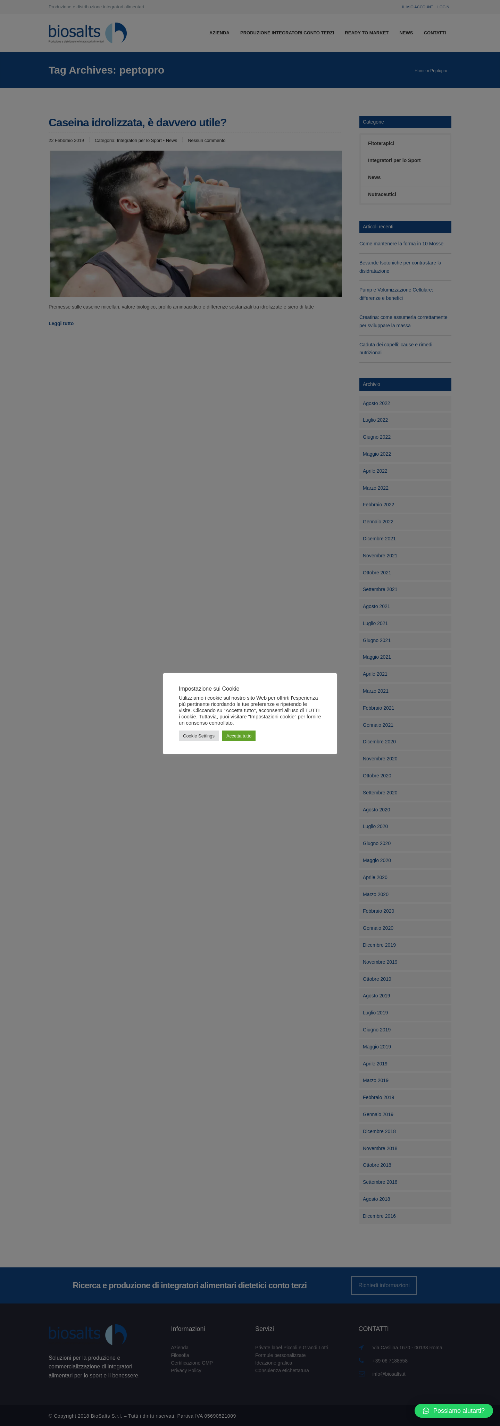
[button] (454, 1411)
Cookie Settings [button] (199, 736)
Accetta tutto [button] (238, 736)
